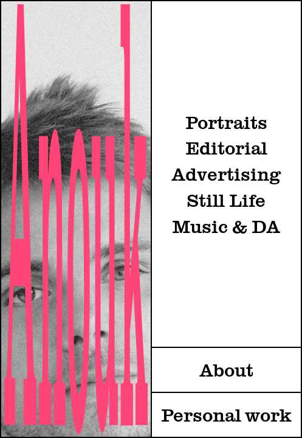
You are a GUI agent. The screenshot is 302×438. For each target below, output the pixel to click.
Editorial (226, 149)
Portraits (226, 123)
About (226, 371)
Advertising (226, 175)
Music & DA (226, 227)
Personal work (226, 416)
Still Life (226, 201)
